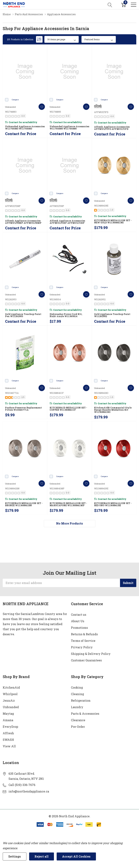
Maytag (8, 713)
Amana (8, 720)
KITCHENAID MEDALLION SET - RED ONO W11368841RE (113, 504)
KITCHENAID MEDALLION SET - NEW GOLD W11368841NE (113, 221)
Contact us (78, 614)
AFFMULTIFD (101, 112)
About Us (77, 621)
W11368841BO (101, 392)
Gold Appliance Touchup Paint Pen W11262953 (23, 315)
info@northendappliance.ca (29, 791)
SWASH (8, 740)
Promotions (79, 627)
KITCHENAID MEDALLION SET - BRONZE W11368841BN (24, 504)
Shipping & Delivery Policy (91, 654)
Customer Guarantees (86, 660)
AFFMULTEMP (12, 206)
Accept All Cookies (76, 856)
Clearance (78, 720)
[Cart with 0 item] (123, 4)
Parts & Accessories (85, 713)
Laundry (77, 707)
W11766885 (55, 111)
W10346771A (12, 392)
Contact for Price (20, 133)
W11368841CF (57, 392)
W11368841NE (101, 205)
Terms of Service (83, 641)
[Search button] (110, 4)
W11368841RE (101, 488)
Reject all (42, 856)
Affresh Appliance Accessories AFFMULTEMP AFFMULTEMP (23, 222)
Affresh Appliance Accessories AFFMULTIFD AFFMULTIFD (112, 128)
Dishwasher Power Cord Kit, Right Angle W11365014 (66, 315)
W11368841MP (57, 488)
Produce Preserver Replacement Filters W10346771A (23, 408)
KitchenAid (11, 687)
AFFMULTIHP (57, 206)
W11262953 (10, 299)
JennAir (9, 700)
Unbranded (11, 707)
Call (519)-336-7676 (22, 785)
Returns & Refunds (84, 634)
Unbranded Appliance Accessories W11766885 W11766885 (69, 127)
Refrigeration (80, 700)
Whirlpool (10, 694)
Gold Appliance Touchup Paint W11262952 (112, 315)
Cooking (77, 687)
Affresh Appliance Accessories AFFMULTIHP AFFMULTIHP (67, 222)
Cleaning (77, 694)
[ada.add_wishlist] (42, 107)
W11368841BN (12, 488)
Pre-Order (78, 726)
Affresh (8, 733)
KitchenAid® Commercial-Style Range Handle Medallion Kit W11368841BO (113, 409)
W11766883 (10, 111)
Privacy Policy (82, 647)
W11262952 (100, 299)
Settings (14, 856)
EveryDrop (10, 726)
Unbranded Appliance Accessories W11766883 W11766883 (25, 127)
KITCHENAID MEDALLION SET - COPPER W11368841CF (68, 408)
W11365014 (55, 299)
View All (9, 746)
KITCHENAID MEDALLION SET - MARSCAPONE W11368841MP (68, 504)
